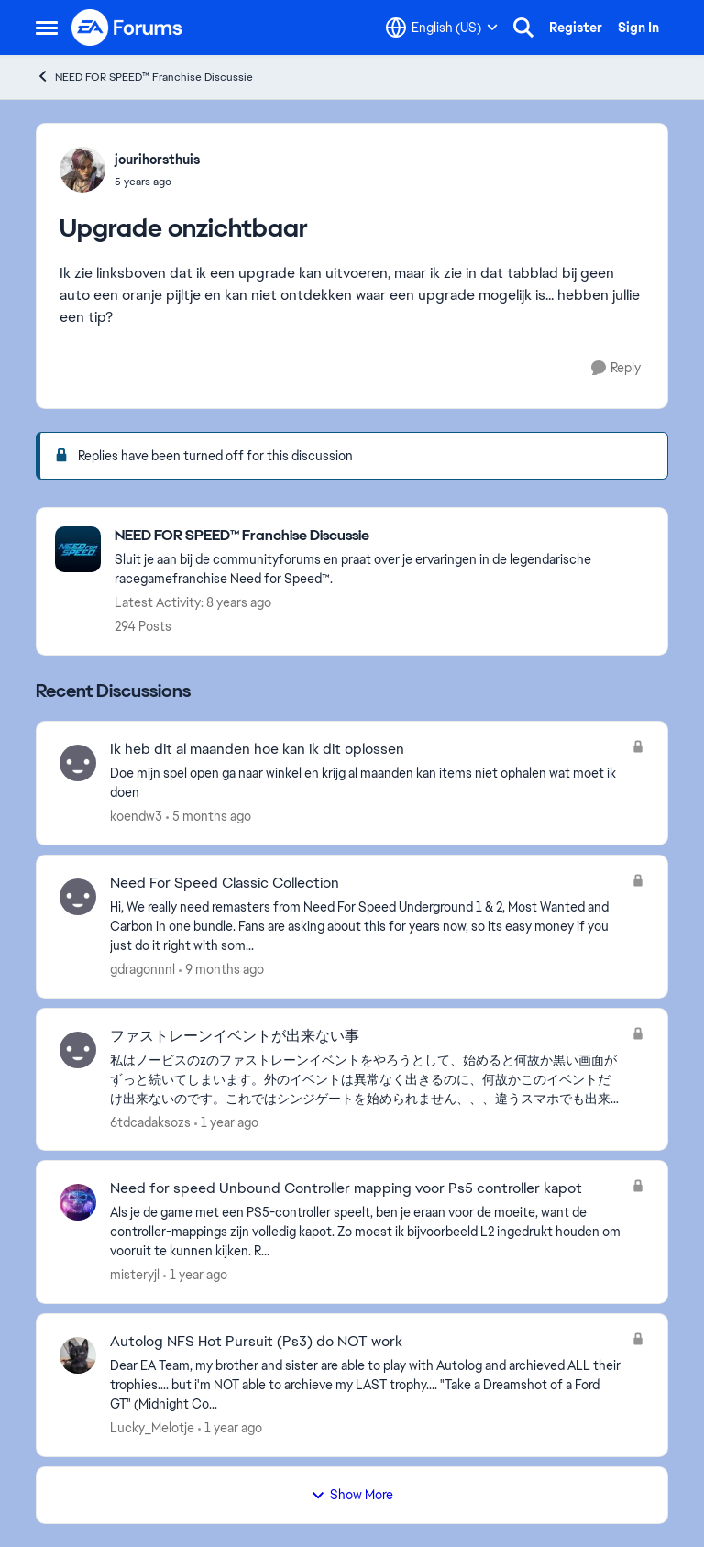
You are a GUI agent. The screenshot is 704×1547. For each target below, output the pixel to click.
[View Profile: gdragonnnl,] (78, 896)
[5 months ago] (208, 816)
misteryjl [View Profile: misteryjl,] (135, 1274)
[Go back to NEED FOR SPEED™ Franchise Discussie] (382, 536)
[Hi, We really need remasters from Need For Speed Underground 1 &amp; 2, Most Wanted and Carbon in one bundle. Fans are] (366, 927)
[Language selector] (442, 27)
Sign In (638, 27)
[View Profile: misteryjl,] (78, 1202)
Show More (352, 1494)
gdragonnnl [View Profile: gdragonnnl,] (142, 969)
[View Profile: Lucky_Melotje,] (78, 1355)
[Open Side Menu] (47, 27)
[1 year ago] (226, 1122)
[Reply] (616, 368)
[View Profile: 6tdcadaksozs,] (78, 1050)
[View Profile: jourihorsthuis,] (82, 170)
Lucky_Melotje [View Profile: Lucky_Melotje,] (152, 1428)
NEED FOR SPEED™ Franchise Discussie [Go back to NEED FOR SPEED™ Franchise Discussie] (144, 76)
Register (575, 27)
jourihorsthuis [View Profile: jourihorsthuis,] (157, 159)
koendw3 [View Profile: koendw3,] (136, 816)
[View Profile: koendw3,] (78, 763)
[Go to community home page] (127, 27)
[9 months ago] (221, 969)
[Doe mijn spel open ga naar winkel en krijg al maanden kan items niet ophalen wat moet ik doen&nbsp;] (366, 783)
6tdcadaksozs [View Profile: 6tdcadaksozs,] (150, 1121)
